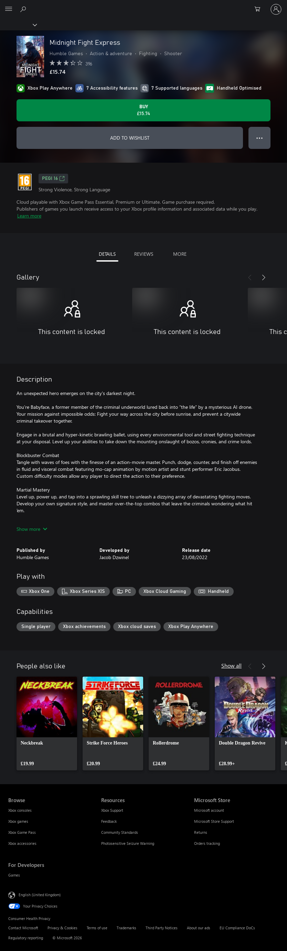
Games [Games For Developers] (14, 875)
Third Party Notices (162, 927)
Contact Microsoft (23, 927)
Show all (231, 665)
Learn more (29, 215)
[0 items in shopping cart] (259, 9)
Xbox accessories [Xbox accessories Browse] (22, 843)
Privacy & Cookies (62, 927)
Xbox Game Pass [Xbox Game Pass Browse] (22, 832)
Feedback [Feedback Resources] (109, 821)
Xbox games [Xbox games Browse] (18, 821)
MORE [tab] (180, 254)
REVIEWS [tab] (143, 254)
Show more (32, 529)
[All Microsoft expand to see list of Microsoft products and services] (8, 9)
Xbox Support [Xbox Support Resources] (112, 810)
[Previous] (250, 277)
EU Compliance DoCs (237, 927)
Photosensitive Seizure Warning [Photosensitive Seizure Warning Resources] (127, 843)
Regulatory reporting (25, 937)
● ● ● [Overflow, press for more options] (259, 138)
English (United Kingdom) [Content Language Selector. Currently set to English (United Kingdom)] (40, 894)
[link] (47, 723)
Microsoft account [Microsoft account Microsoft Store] (209, 810)
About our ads (198, 927)
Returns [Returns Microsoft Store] (200, 832)
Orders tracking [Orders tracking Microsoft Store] (207, 843)
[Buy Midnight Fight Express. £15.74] (143, 110)
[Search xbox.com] (24, 8)
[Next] (263, 277)
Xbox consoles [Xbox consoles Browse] (20, 810)
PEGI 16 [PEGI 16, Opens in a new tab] (53, 178)
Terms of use (97, 927)
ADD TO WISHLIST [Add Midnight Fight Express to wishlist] (129, 137)
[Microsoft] (143, 5)
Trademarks (126, 927)
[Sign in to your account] (276, 9)
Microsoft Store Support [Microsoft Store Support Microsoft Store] (214, 821)
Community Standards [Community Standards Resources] (119, 832)
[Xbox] (18, 24)
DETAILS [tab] (107, 254)
